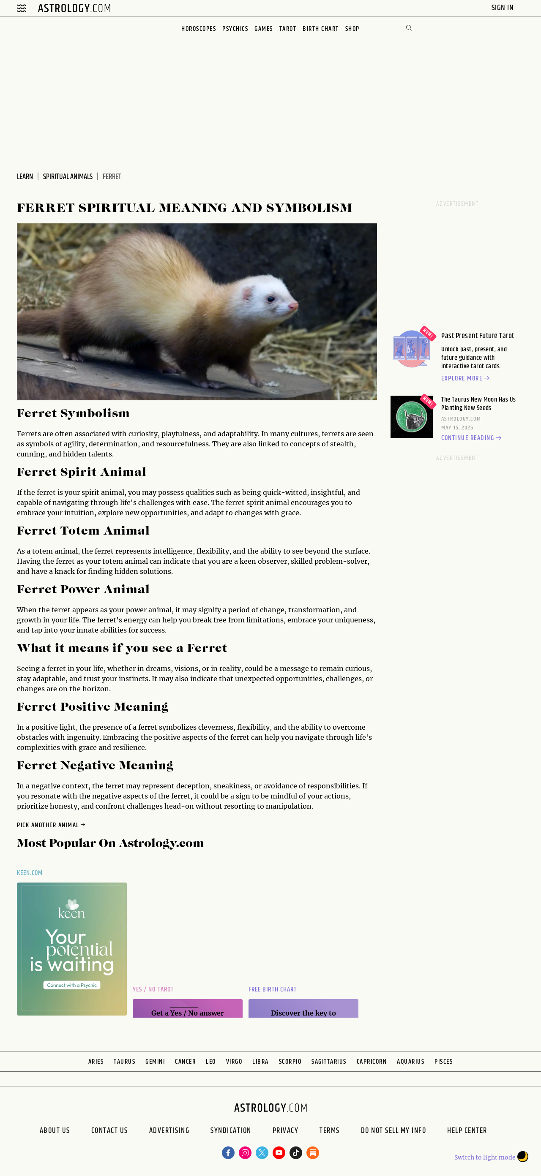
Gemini (155, 1061)
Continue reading (472, 438)
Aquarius (410, 1061)
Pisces (443, 1061)
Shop (352, 29)
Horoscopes (198, 29)
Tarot (288, 29)
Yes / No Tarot (153, 989)
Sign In (504, 8)
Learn (25, 177)
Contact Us (109, 1132)
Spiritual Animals (68, 177)
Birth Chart (321, 29)
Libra (260, 1061)
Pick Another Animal (52, 825)
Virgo (234, 1061)
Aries (96, 1061)
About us (55, 1132)
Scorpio (290, 1061)
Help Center (467, 1132)
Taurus (124, 1061)
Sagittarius (329, 1061)
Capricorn (372, 1061)
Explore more (466, 379)
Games (263, 29)
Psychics (235, 29)
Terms (330, 1132)
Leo (211, 1061)
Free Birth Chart (273, 989)
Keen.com (30, 873)
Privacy (286, 1132)
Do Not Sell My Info (393, 1132)
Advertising (169, 1132)
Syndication (230, 1132)
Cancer (185, 1061)
